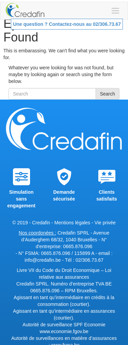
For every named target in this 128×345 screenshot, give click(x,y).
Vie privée (105, 222)
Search (107, 94)
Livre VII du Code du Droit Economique (59, 270)
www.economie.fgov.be (64, 331)
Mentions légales (72, 222)
